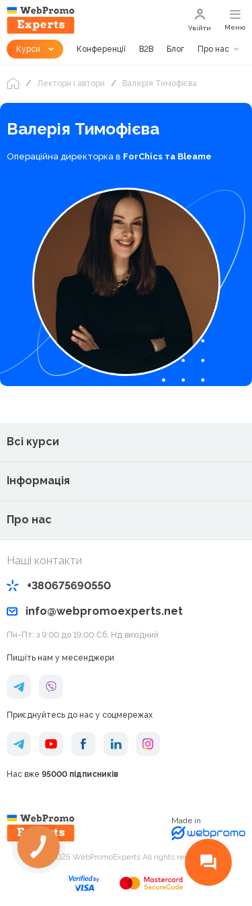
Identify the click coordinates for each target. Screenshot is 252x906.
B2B (146, 49)
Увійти (199, 20)
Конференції (101, 49)
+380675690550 (59, 585)
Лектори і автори (71, 83)
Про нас (213, 49)
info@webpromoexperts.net (95, 611)
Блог (175, 49)
